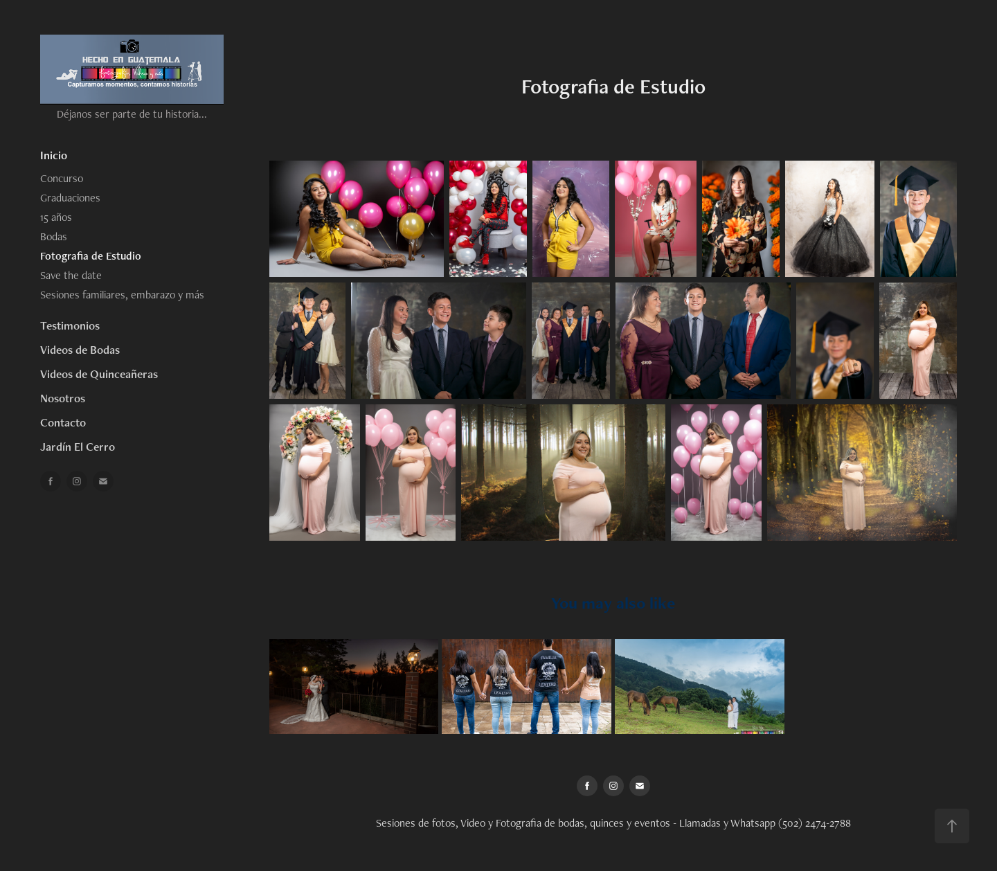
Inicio (53, 155)
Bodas (53, 236)
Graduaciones (70, 197)
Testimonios (70, 325)
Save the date (71, 275)
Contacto (63, 422)
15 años (56, 217)
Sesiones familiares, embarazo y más (122, 294)
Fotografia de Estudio (90, 256)
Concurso (61, 178)
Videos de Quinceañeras (99, 373)
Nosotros (62, 398)
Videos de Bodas (80, 349)
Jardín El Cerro (77, 446)
